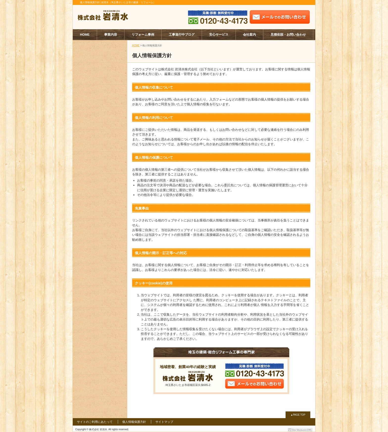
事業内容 (110, 34)
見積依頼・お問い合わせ (288, 34)
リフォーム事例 (143, 34)
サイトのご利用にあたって (95, 422)
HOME (85, 34)
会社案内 (249, 34)
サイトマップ (164, 422)
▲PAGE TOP (298, 414)
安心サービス (218, 34)
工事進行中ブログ (181, 34)
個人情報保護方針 (134, 422)
